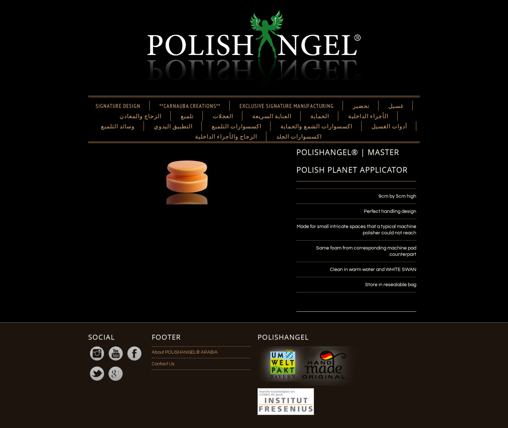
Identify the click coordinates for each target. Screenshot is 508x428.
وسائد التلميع (118, 126)
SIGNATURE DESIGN (118, 105)
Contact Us (163, 363)
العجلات (223, 115)
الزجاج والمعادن (141, 115)
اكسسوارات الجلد (299, 136)
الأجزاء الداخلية (368, 115)
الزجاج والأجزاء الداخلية (226, 136)
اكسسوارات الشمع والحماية (316, 126)
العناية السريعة (271, 115)
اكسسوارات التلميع (236, 126)
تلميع (187, 115)
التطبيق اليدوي (173, 126)
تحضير (361, 105)
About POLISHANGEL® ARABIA (185, 352)
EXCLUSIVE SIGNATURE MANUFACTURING (287, 105)
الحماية (319, 115)
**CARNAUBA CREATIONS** (189, 105)
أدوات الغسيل (389, 126)
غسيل (396, 105)
